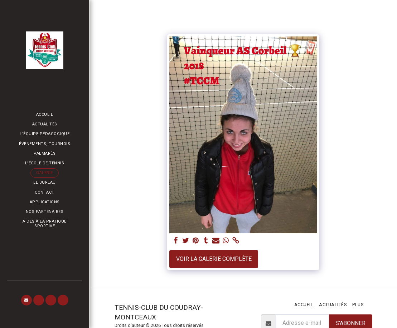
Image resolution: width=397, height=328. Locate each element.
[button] (26, 300)
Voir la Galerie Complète (214, 258)
